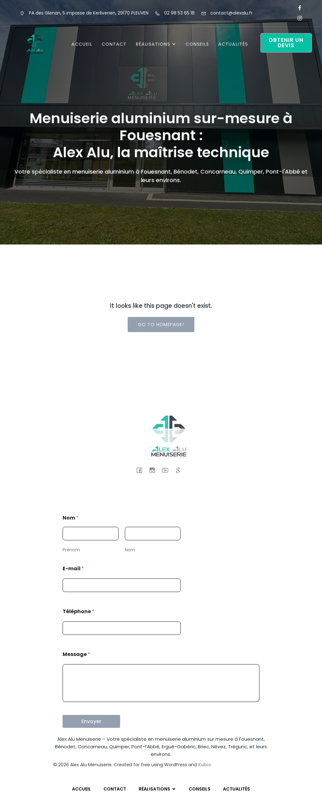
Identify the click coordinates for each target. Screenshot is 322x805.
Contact (114, 44)
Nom (130, 550)
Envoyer (91, 721)
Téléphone (78, 611)
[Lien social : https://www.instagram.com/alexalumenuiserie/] (297, 18)
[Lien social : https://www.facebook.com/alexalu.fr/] (297, 8)
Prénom (71, 550)
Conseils (197, 44)
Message (76, 654)
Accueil (81, 44)
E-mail (73, 568)
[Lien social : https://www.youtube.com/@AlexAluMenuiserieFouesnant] (167, 470)
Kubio (204, 765)
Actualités (233, 44)
